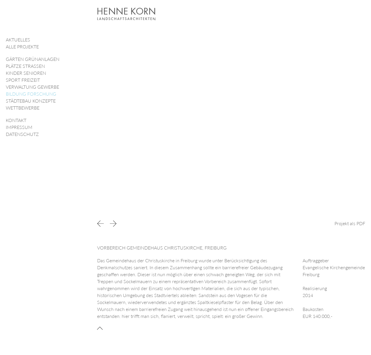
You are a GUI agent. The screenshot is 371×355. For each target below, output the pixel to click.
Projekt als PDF (349, 223)
